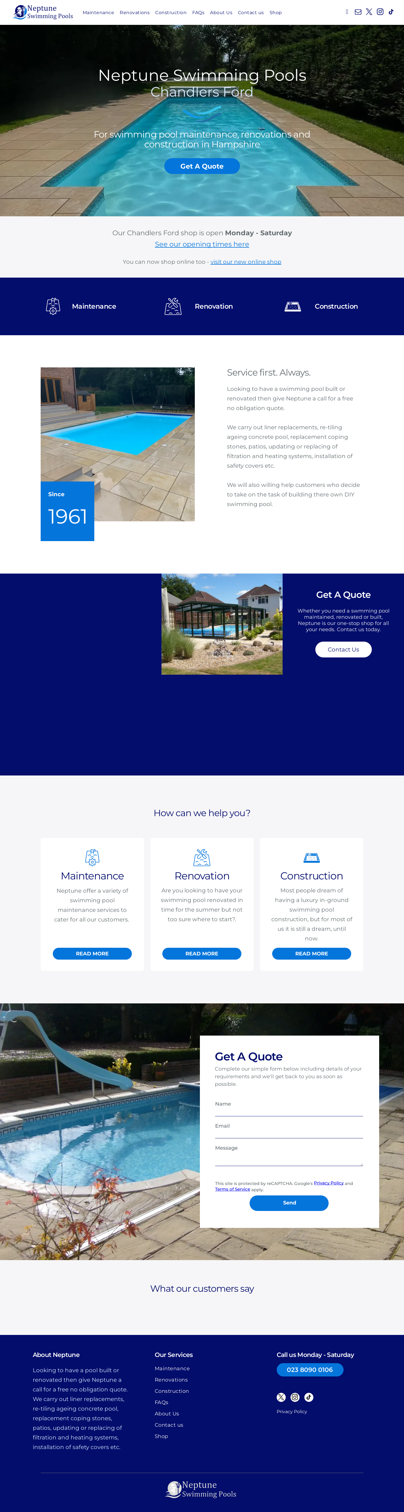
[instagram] (380, 12)
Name (223, 1104)
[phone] (347, 12)
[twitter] (369, 12)
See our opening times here (202, 244)
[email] (358, 12)
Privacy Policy (292, 1385)
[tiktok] (391, 12)
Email (222, 1126)
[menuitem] (98, 12)
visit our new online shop (246, 261)
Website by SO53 (202, 1497)
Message (226, 1148)
